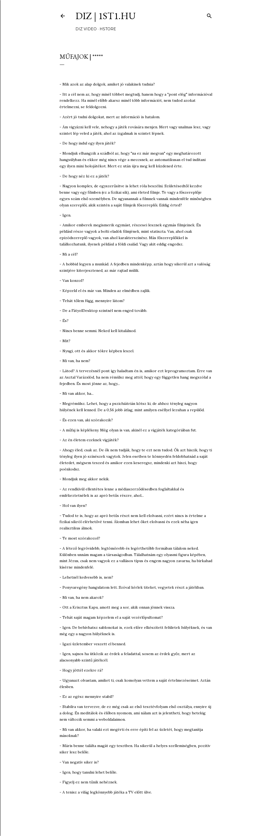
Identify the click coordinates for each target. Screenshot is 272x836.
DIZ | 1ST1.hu (105, 16)
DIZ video (86, 29)
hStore (108, 29)
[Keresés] (209, 15)
